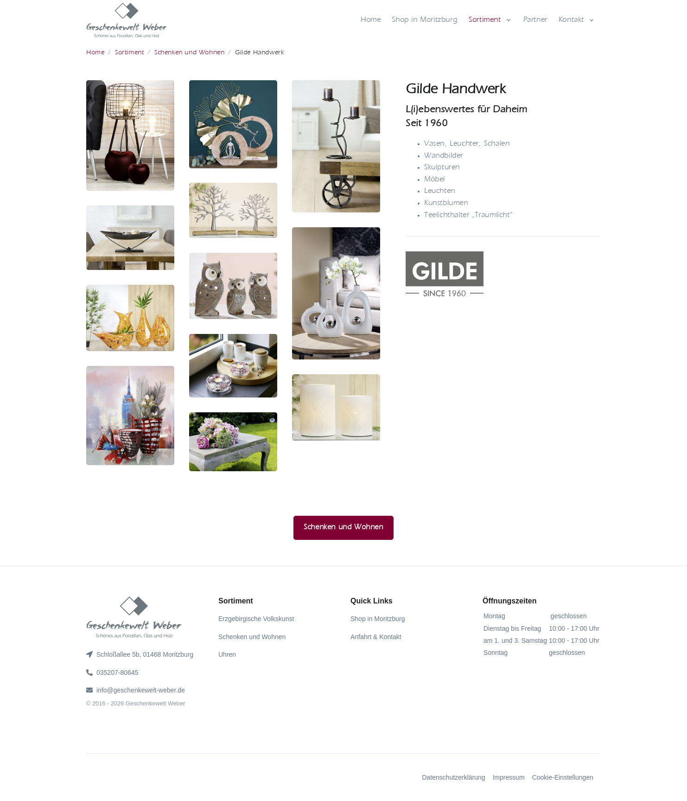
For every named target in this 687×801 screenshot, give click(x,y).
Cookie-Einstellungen (562, 777)
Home (371, 20)
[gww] (127, 20)
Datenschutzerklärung (453, 777)
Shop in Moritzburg (425, 20)
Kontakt (571, 20)
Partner (535, 20)
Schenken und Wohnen (189, 53)
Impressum (508, 777)
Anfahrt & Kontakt (375, 637)
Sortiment (485, 20)
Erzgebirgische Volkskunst (256, 618)
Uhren (227, 654)
